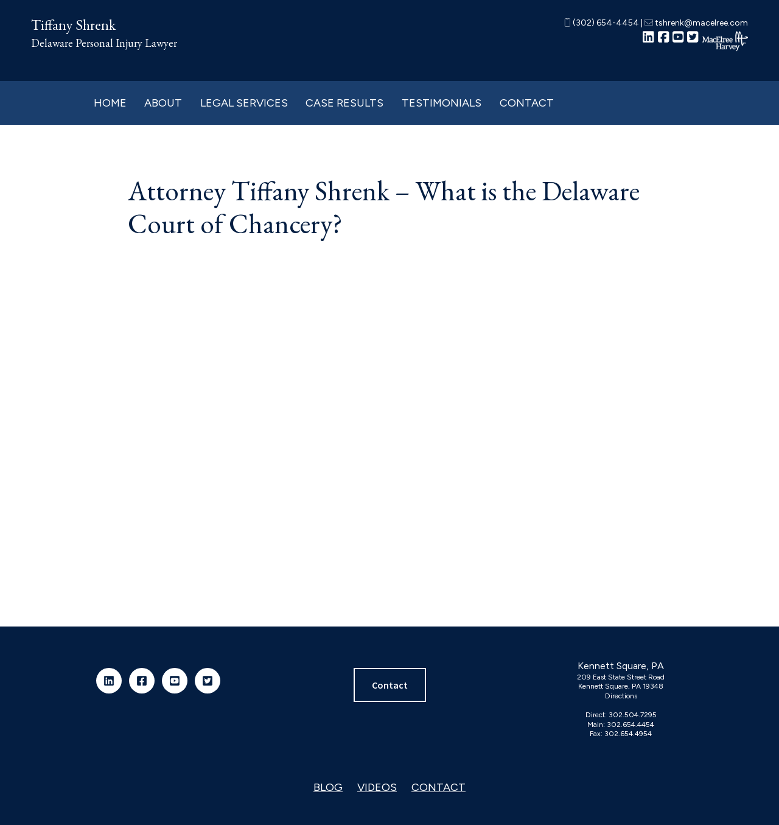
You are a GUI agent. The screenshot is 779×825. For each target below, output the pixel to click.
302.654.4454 (630, 724)
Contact (390, 685)
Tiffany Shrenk (73, 24)
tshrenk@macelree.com (696, 23)
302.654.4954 (628, 733)
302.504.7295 (633, 715)
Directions (621, 696)
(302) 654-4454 (601, 23)
